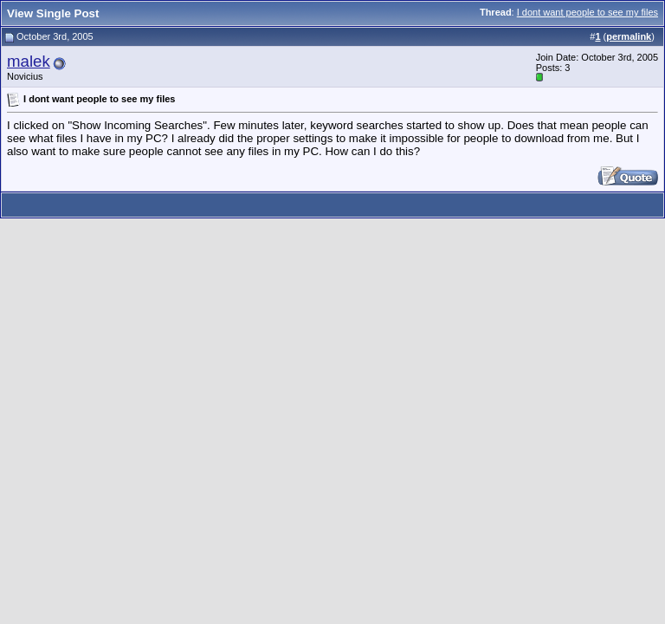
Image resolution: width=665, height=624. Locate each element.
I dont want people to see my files (587, 12)
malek (28, 61)
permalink (628, 36)
